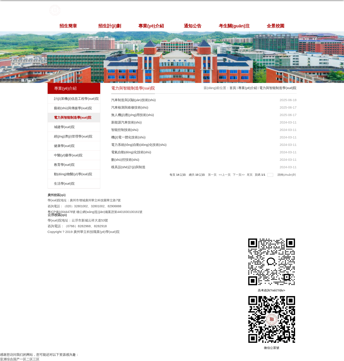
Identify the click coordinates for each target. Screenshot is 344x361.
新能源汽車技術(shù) (126, 122)
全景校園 (275, 25)
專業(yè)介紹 (151, 25)
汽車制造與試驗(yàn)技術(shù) (133, 100)
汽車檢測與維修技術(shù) (129, 107)
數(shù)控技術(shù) (125, 159)
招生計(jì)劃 (109, 25)
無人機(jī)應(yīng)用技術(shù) (132, 115)
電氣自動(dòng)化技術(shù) (131, 152)
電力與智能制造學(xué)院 (277, 88)
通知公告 (192, 25)
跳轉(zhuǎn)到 (287, 174)
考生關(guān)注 (234, 25)
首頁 (232, 88)
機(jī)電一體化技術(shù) (128, 137)
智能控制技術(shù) (124, 130)
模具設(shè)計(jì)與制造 (128, 167)
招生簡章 (68, 25)
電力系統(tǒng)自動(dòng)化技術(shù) (139, 145)
